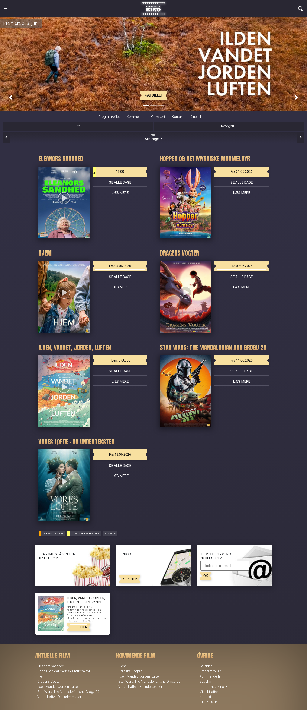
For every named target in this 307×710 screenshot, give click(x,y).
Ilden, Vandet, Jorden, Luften (58, 687)
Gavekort (158, 117)
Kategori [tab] (227, 126)
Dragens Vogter (49, 681)
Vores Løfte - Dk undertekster (59, 697)
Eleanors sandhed (50, 666)
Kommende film (211, 676)
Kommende (135, 117)
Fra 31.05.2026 (241, 172)
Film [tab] (77, 126)
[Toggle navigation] (6, 8)
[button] (10, 97)
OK (205, 576)
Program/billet (109, 117)
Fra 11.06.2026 (241, 360)
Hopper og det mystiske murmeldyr (63, 671)
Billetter (78, 627)
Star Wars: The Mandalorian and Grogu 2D (68, 692)
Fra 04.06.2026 (120, 266)
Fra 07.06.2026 (241, 266)
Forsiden (205, 666)
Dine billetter (199, 117)
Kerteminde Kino (153, 5)
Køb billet (153, 95)
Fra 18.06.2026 (120, 454)
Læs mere (120, 193)
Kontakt (178, 117)
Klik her (129, 579)
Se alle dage (120, 182)
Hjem (41, 676)
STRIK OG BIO (210, 702)
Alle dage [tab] (153, 137)
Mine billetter (208, 692)
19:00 (108, 172)
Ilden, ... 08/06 (120, 360)
